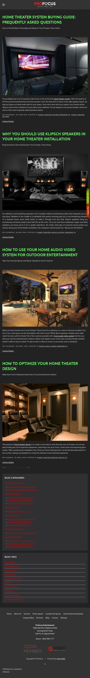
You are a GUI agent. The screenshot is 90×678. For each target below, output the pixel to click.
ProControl (9, 591)
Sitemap (63, 618)
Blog (47, 618)
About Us (17, 614)
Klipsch (7, 583)
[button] (3, 4)
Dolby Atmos (10, 562)
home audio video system (64, 336)
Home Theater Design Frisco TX (52, 457)
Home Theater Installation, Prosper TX (56, 232)
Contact (55, 618)
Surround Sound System (14, 599)
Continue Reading (8, 121)
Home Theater (10, 574)
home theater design (23, 444)
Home (9, 614)
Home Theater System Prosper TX (54, 115)
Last (28, 467)
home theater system (62, 99)
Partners (39, 618)
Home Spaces (38, 614)
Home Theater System (13, 579)
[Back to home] (45, 4)
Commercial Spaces (53, 614)
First (4, 467)
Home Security (10, 570)
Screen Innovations (12, 595)
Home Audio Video (12, 566)
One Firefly (61, 659)
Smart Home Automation (73, 614)
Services (27, 614)
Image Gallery (28, 618)
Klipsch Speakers (11, 587)
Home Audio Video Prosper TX (53, 346)
